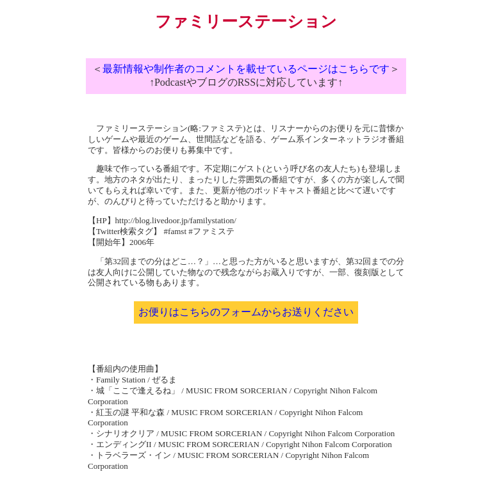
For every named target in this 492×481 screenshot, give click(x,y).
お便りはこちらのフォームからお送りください (246, 311)
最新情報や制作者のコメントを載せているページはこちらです (246, 68)
